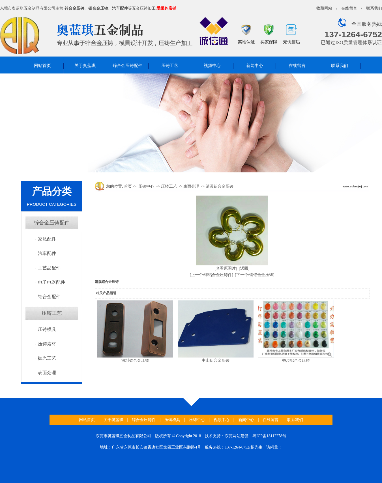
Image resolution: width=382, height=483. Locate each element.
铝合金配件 (49, 296)
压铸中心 (146, 186)
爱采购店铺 (166, 8)
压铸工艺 (169, 65)
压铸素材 (47, 343)
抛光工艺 (47, 358)
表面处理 (47, 372)
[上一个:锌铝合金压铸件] (211, 275)
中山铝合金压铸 (215, 360)
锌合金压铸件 (144, 420)
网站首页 (42, 65)
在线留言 (349, 8)
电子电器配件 (51, 282)
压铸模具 (47, 329)
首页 (128, 186)
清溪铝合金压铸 (219, 186)
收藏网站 (324, 8)
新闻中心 (254, 65)
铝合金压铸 (98, 8)
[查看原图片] (226, 268)
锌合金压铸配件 (127, 65)
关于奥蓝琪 (85, 65)
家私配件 (47, 239)
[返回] (244, 268)
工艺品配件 (49, 267)
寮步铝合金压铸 (296, 360)
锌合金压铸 (74, 8)
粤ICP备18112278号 (269, 436)
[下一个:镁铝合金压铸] (254, 275)
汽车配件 (120, 8)
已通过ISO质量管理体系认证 (351, 42)
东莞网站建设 (236, 436)
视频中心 (212, 65)
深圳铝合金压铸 (135, 360)
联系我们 (374, 8)
